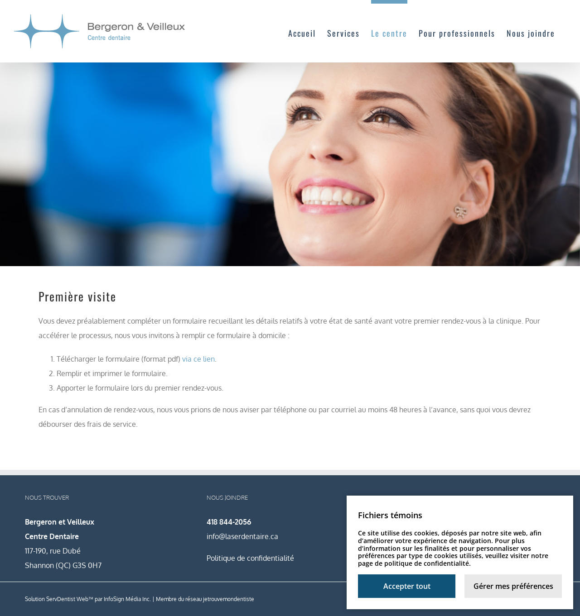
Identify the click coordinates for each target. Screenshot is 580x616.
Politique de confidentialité (250, 558)
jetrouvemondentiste (228, 599)
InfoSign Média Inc (127, 599)
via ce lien (198, 358)
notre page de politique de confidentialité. (453, 559)
